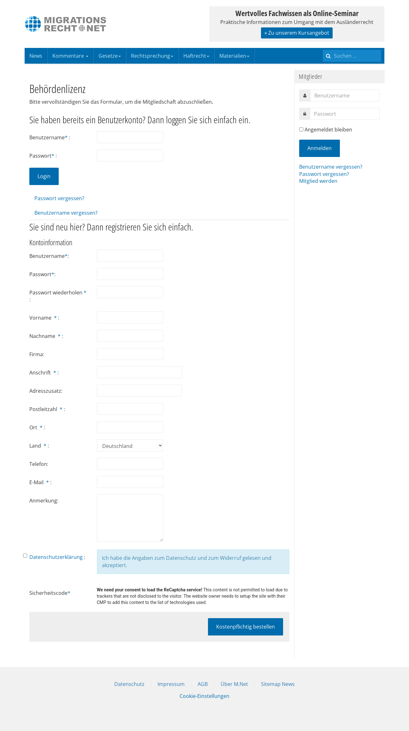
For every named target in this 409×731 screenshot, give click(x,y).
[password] (345, 114)
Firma (36, 354)
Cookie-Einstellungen (204, 696)
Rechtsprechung (152, 55)
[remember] (301, 129)
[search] (352, 56)
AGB (203, 684)
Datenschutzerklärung (56, 557)
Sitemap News (278, 684)
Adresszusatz (45, 390)
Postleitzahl (46, 409)
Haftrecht (196, 55)
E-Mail (39, 482)
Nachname (45, 336)
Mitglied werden (318, 180)
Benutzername (49, 137)
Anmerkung (43, 500)
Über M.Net (234, 684)
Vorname (43, 317)
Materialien (234, 55)
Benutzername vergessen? (66, 212)
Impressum (171, 684)
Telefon (38, 464)
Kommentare (70, 55)
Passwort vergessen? (59, 198)
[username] (345, 96)
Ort (36, 427)
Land (38, 445)
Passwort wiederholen (57, 292)
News (35, 55)
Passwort (42, 155)
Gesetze (109, 55)
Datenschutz (129, 684)
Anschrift (43, 372)
